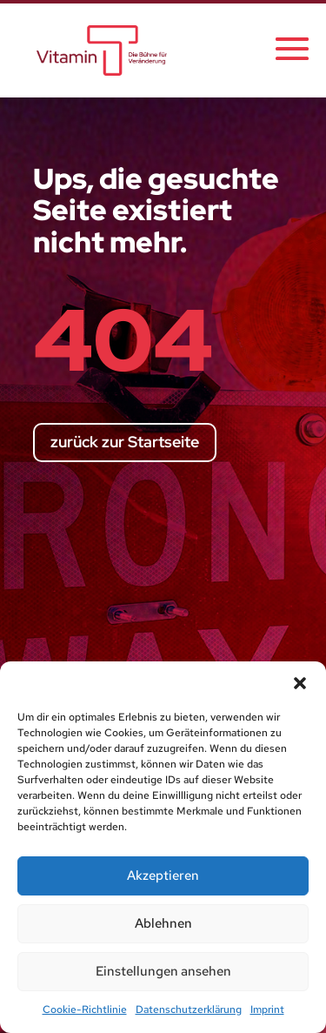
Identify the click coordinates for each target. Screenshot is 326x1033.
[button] (300, 683)
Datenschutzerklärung (189, 1009)
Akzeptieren (163, 875)
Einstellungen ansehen (163, 971)
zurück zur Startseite (124, 442)
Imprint (267, 1009)
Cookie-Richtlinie (85, 1009)
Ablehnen (163, 923)
